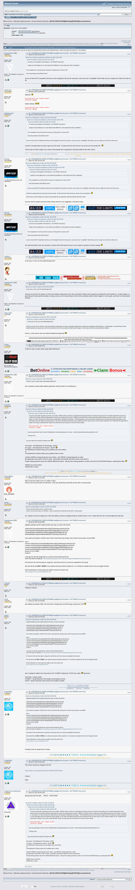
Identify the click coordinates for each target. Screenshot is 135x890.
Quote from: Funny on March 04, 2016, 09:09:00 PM (39, 379)
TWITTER (78, 688)
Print (129, 44)
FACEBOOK (70, 688)
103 (37, 45)
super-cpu (7, 90)
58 (67, 43)
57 (66, 43)
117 (72, 45)
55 (62, 43)
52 (57, 43)
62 (75, 43)
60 (71, 43)
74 (96, 43)
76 (100, 43)
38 (32, 43)
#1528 (129, 313)
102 (35, 45)
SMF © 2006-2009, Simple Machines (74, 886)
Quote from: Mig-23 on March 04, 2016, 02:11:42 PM (40, 59)
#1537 (129, 616)
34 (24, 43)
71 (91, 43)
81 (110, 43)
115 (67, 45)
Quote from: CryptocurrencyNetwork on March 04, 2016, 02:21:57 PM (44, 57)
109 (52, 45)
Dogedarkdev (8, 53)
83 (113, 43)
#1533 (129, 503)
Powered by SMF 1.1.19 (57, 886)
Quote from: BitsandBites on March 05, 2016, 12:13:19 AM (41, 506)
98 (25, 45)
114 (65, 45)
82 (111, 43)
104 (40, 45)
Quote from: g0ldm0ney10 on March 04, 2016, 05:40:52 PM (41, 163)
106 (45, 45)
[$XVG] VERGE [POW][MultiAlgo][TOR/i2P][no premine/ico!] (70, 21)
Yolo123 (7, 583)
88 (7, 45)
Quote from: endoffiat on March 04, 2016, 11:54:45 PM (40, 802)
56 (64, 43)
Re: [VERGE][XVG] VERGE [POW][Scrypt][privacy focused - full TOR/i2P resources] (57, 53)
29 (15, 43)
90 (11, 45)
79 (106, 43)
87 (6, 45)
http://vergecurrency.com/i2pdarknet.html (38, 572)
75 (98, 43)
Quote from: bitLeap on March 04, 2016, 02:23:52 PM (39, 409)
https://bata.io (28, 866)
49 (51, 43)
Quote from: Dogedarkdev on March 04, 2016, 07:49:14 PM (41, 317)
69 (87, 43)
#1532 (129, 477)
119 (77, 45)
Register (28, 17)
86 (4, 45)
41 (37, 43)
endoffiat (7, 405)
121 (82, 45)
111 (57, 45)
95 (20, 45)
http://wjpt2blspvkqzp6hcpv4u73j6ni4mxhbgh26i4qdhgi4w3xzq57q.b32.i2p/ (67, 558)
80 (108, 43)
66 (82, 43)
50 (53, 43)
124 (90, 45)
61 (73, 43)
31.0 (25, 14)
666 (101, 45)
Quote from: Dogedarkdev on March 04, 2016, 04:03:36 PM (41, 117)
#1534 (129, 521)
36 (28, 43)
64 (78, 43)
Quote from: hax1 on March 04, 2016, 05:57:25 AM (40, 411)
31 (19, 43)
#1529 (129, 345)
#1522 (129, 90)
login (20, 11)
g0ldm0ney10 (8, 113)
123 (87, 45)
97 (24, 45)
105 (42, 45)
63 (77, 43)
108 (50, 45)
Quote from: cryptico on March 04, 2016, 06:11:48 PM (39, 287)
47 (48, 43)
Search (18, 17)
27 (12, 43)
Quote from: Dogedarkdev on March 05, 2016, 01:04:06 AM (41, 619)
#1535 (129, 584)
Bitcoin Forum (7, 21)
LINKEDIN (86, 688)
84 (115, 43)
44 (42, 43)
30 (17, 43)
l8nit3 (6, 599)
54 (60, 43)
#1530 (129, 375)
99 (27, 45)
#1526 (129, 257)
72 (93, 43)
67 (84, 43)
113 (62, 45)
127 (97, 45)
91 (13, 45)
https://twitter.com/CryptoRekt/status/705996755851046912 (44, 770)
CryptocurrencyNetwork (12, 791)
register (26, 11)
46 (46, 43)
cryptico (7, 256)
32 (21, 43)
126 (95, 45)
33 (23, 43)
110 (55, 45)
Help (13, 17)
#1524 (129, 159)
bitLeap (6, 159)
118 (75, 45)
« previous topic (126, 41)
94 (18, 45)
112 (60, 45)
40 (35, 43)
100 (30, 45)
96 (22, 45)
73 (94, 43)
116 (70, 45)
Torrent (29, 14)
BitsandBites (8, 476)
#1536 (129, 600)
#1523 (129, 114)
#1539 (129, 761)
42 (39, 43)
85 (117, 43)
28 (13, 43)
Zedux (6, 615)
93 (16, 45)
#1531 (129, 405)
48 (50, 43)
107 (47, 45)
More (33, 17)
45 (44, 43)
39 (33, 43)
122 (85, 45)
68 (85, 43)
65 (80, 43)
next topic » (127, 42)
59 (69, 43)
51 (55, 43)
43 (40, 43)
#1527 (129, 283)
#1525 (129, 213)
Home (8, 17)
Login (23, 17)
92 (15, 45)
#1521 (129, 54)
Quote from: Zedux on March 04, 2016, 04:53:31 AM (41, 413)
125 (92, 45)
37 (30, 43)
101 (32, 45)
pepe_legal (8, 313)
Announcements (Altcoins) (40, 21)
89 (9, 45)
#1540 (129, 792)
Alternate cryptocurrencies (22, 21)
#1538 (129, 692)
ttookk (6, 502)
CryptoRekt (8, 691)
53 (58, 43)
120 (80, 45)
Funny (6, 344)
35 (26, 43)
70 (89, 43)
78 (104, 43)
